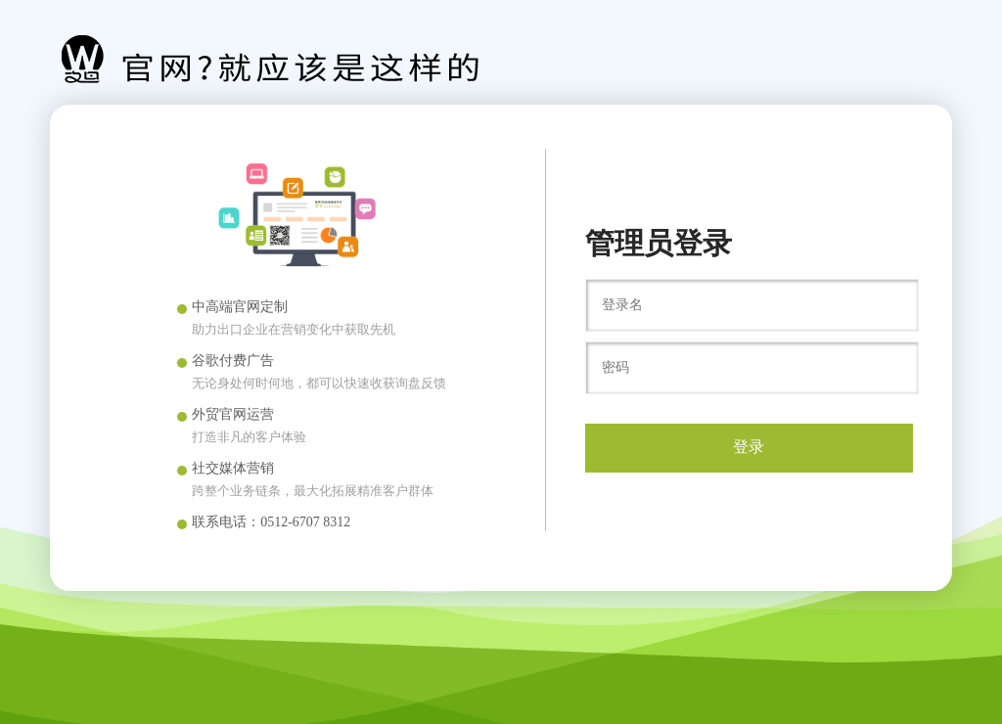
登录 (748, 446)
